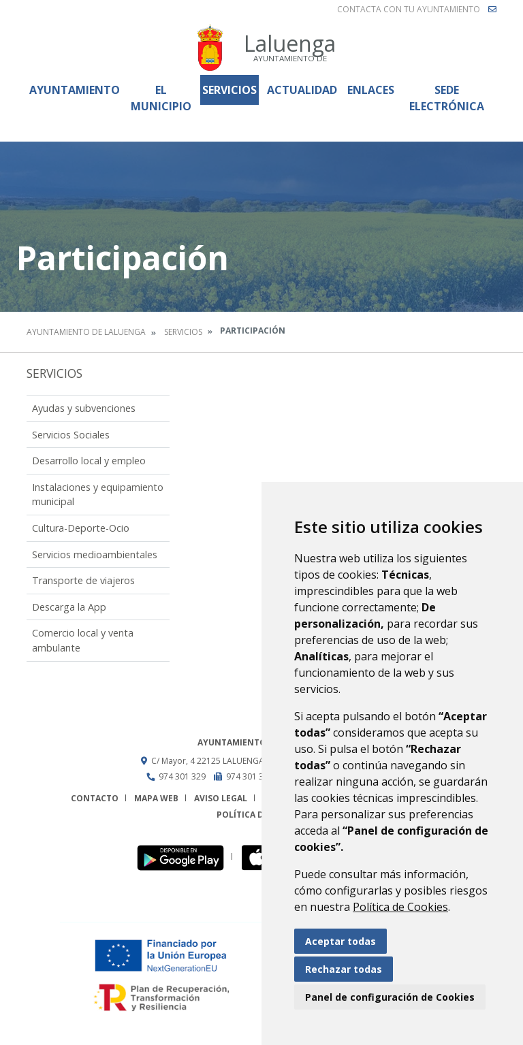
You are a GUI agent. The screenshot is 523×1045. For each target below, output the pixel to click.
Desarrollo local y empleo (89, 460)
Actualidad (302, 89)
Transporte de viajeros (83, 580)
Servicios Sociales (71, 434)
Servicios (229, 89)
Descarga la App (69, 606)
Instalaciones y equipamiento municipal (97, 495)
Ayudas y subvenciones (84, 408)
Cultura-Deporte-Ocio (80, 527)
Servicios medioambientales (94, 554)
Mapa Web (156, 798)
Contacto (94, 798)
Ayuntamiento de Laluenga (86, 332)
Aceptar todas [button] (340, 941)
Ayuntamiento (74, 89)
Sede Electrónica (446, 98)
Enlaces (370, 89)
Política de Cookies (400, 906)
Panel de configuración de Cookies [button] (390, 997)
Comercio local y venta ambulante (82, 640)
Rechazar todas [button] (343, 969)
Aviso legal (220, 798)
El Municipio (161, 98)
